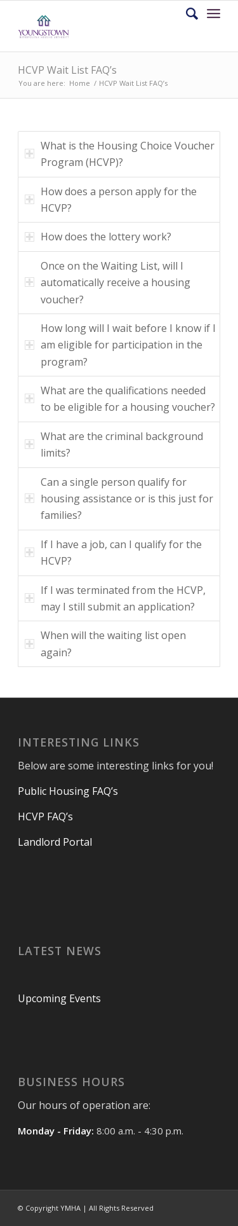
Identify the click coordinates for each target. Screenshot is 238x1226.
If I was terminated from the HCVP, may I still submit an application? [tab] (115, 598)
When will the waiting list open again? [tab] (105, 643)
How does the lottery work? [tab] (98, 237)
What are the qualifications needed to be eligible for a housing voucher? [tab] (120, 398)
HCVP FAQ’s (47, 816)
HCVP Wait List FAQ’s (67, 70)
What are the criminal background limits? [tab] (114, 444)
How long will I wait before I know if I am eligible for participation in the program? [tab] (120, 345)
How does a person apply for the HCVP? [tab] (111, 199)
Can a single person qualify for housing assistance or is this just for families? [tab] (119, 499)
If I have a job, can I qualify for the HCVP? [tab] (113, 552)
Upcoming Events (59, 998)
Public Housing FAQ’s (69, 791)
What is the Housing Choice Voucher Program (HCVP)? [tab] (120, 154)
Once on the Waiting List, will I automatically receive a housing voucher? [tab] (107, 282)
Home (79, 83)
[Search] (185, 13)
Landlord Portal (55, 842)
